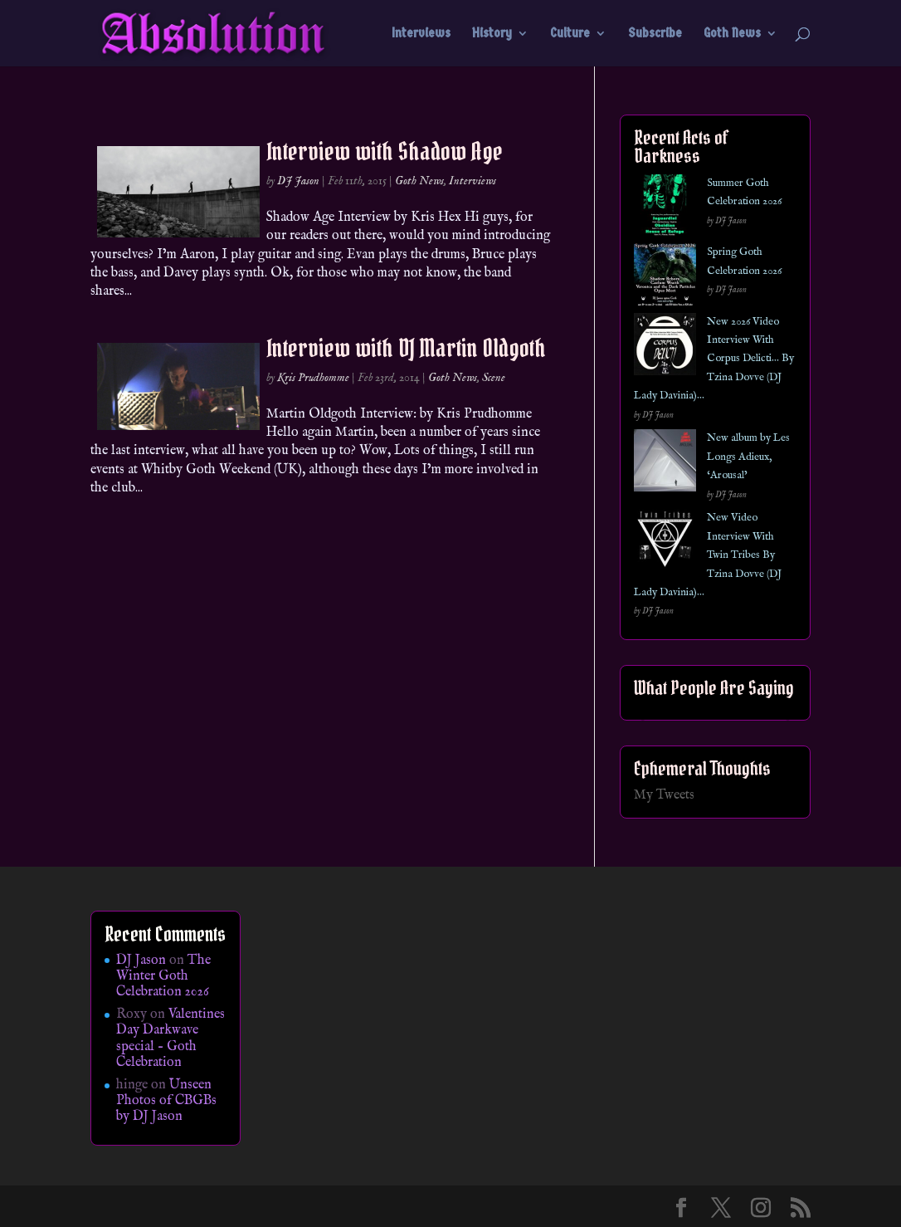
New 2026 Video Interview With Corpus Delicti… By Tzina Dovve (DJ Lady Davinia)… (714, 359)
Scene (493, 377)
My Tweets (664, 795)
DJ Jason (298, 181)
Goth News (732, 34)
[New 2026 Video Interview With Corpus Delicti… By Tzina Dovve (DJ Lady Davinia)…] (665, 347)
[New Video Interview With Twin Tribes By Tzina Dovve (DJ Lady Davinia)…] (665, 543)
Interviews (421, 34)
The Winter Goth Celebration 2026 (163, 976)
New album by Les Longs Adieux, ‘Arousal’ (748, 456)
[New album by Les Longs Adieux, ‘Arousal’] (665, 463)
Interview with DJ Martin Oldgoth (406, 348)
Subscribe (655, 34)
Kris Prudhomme (313, 377)
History (492, 34)
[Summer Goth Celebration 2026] (665, 208)
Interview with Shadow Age (384, 151)
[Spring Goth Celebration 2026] (665, 277)
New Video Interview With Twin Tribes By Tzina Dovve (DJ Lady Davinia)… (708, 555)
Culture (570, 34)
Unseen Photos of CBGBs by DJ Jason (166, 1101)
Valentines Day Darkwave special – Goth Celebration (170, 1038)
